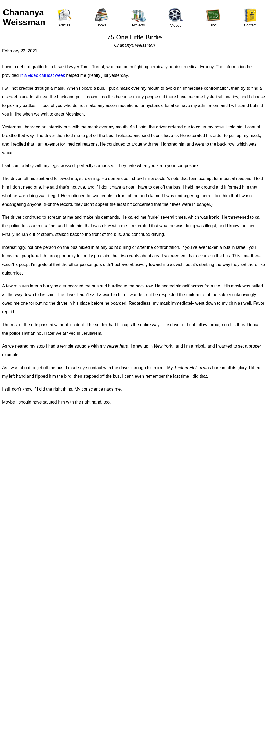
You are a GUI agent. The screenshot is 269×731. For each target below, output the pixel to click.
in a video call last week (42, 75)
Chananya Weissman (24, 17)
